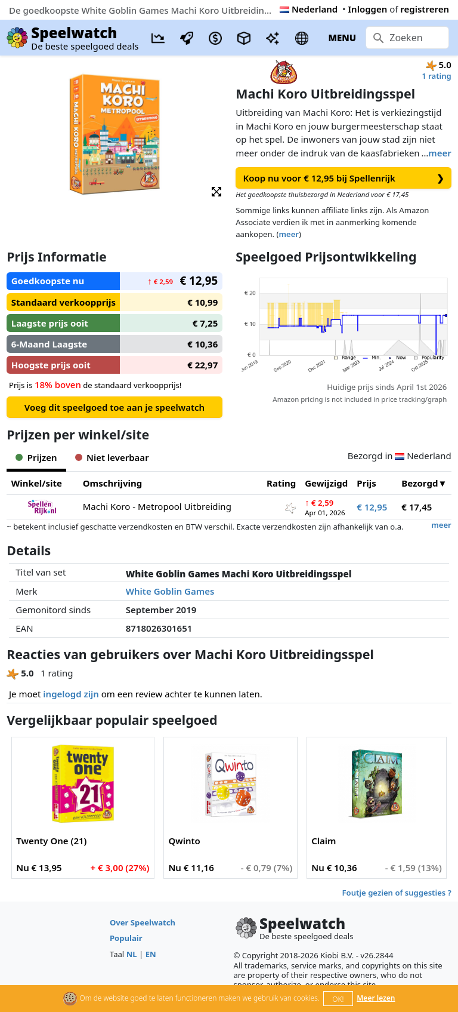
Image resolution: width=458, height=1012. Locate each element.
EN (151, 954)
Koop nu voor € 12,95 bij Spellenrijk (343, 178)
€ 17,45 (416, 507)
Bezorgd (419, 483)
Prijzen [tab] (36, 457)
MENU (342, 38)
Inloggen (368, 9)
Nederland (309, 9)
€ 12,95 (372, 507)
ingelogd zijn (70, 694)
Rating (281, 483)
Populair (126, 938)
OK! (338, 999)
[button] (216, 191)
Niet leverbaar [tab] (112, 457)
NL (131, 954)
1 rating (436, 75)
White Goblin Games (170, 591)
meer (439, 153)
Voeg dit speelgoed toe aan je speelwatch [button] (114, 407)
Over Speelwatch (142, 922)
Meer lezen (376, 998)
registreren (424, 9)
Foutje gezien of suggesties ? (396, 892)
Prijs (366, 483)
